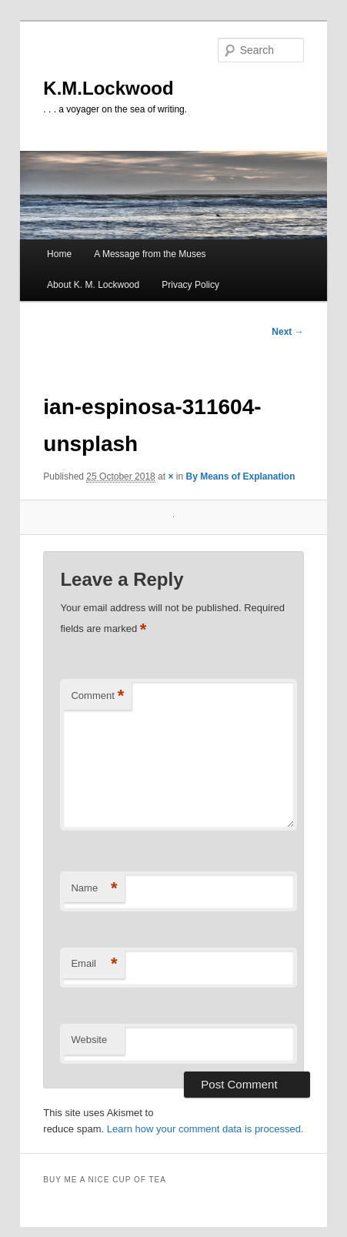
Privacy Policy (190, 284)
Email (94, 964)
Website (89, 1039)
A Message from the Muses (149, 254)
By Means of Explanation (240, 476)
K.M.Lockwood (108, 88)
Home (59, 254)
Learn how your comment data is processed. (205, 1129)
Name (94, 889)
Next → (287, 331)
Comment (97, 696)
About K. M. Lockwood (93, 284)
